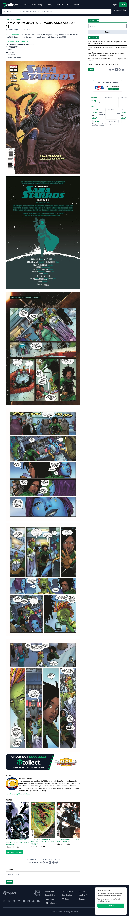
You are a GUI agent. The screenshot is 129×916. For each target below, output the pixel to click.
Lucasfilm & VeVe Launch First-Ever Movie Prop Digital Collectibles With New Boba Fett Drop (106, 54)
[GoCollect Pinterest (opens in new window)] (28, 901)
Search (107, 32)
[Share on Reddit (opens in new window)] (56, 862)
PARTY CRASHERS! (12, 34)
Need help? (83, 895)
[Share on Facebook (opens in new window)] (43, 862)
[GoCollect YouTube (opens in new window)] (24, 901)
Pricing (49, 5)
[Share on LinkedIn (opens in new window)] (50, 862)
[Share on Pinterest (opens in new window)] (53, 862)
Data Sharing (67, 895)
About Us (59, 5)
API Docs (65, 899)
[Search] (66, 11)
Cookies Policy (114, 899)
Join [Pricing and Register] (123, 4)
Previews (18, 19)
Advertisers (49, 899)
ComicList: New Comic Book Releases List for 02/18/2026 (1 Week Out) (17, 842)
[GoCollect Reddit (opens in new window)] (33, 901)
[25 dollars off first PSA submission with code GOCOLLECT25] (107, 87)
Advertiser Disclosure (120, 10)
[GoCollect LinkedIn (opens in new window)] (19, 901)
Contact (76, 5)
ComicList (9, 19)
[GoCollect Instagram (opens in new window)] (9, 901)
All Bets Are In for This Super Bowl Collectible (103, 64)
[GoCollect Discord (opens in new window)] (38, 901)
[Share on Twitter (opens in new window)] (47, 862)
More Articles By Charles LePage (18, 794)
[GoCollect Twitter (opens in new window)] (14, 901)
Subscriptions (50, 895)
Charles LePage (13, 30)
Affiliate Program (51, 903)
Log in (114, 5)
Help (67, 5)
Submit (9, 882)
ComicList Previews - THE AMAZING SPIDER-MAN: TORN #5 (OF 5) (42, 841)
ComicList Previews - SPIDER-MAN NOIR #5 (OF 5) (68, 840)
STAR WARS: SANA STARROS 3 (17, 42)
